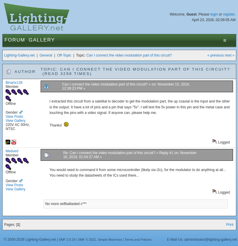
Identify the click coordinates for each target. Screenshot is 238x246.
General (45, 55)
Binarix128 (14, 83)
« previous (215, 55)
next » (229, 55)
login (214, 14)
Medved (12, 151)
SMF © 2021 (87, 239)
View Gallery (15, 121)
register (229, 14)
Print (229, 225)
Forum (14, 40)
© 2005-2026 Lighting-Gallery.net (30, 240)
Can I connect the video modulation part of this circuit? (129, 55)
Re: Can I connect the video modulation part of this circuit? (109, 153)
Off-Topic (64, 55)
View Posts (14, 117)
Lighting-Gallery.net (19, 55)
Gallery (42, 40)
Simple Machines (110, 239)
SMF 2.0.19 (67, 239)
